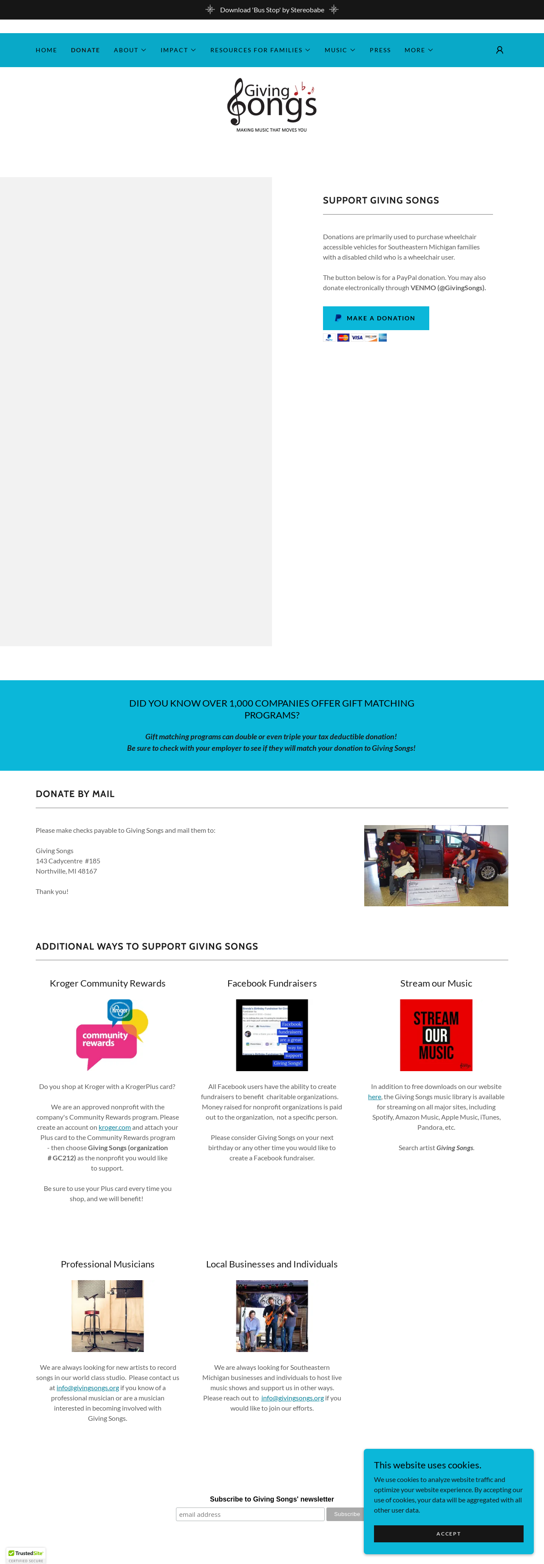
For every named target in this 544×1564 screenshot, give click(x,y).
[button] (130, 50)
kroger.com (115, 1127)
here (374, 1096)
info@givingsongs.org (88, 1387)
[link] (272, 104)
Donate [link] (85, 50)
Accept (448, 1533)
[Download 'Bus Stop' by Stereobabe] (272, 9)
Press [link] (380, 50)
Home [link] (46, 50)
